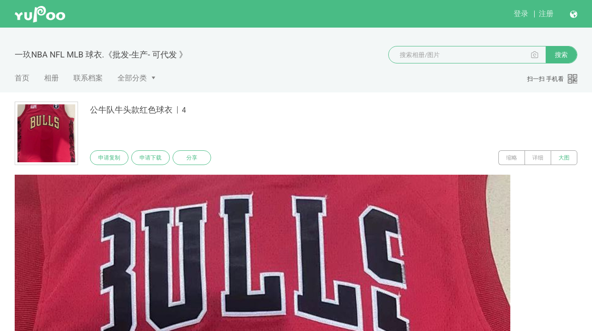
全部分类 (132, 78)
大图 (564, 157)
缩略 (511, 157)
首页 (22, 78)
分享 (191, 157)
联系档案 (88, 78)
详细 (537, 157)
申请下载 (151, 157)
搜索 (561, 54)
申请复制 (109, 157)
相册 (51, 78)
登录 (521, 13)
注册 (546, 13)
